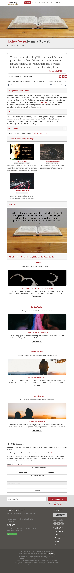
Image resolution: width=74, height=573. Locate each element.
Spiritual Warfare (37, 307)
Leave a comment (40, 133)
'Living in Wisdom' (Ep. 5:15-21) (37, 377)
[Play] (9, 85)
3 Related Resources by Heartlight (21, 139)
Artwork (50, 3)
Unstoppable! (37, 262)
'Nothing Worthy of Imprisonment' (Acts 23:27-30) (37, 288)
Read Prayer (37, 385)
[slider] (30, 85)
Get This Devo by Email (20, 76)
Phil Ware (54, 453)
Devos (27, 3)
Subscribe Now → (57, 499)
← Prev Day (21, 472)
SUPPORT (11, 525)
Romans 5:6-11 (42, 102)
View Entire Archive (37, 476)
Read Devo (37, 296)
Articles (41, 3)
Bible (34, 3)
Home (57, 544)
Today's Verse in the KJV (37, 468)
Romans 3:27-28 (55, 71)
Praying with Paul (37, 351)
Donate (12, 534)
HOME (58, 3)
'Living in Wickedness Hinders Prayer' (37, 332)
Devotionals (59, 532)
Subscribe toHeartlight (60, 515)
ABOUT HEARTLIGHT (16, 510)
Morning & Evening (37, 396)
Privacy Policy (57, 504)
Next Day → (51, 472)
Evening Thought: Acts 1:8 (37, 421)
